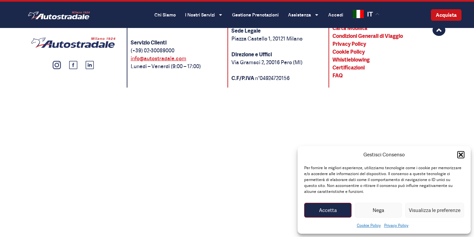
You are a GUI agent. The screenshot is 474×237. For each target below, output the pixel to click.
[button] (461, 154)
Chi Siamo (165, 15)
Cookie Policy (369, 225)
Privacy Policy (396, 225)
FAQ (337, 75)
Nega (378, 210)
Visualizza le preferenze (435, 210)
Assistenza (303, 14)
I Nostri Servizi (204, 14)
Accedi (335, 15)
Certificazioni (348, 67)
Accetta (328, 210)
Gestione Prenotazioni (255, 15)
